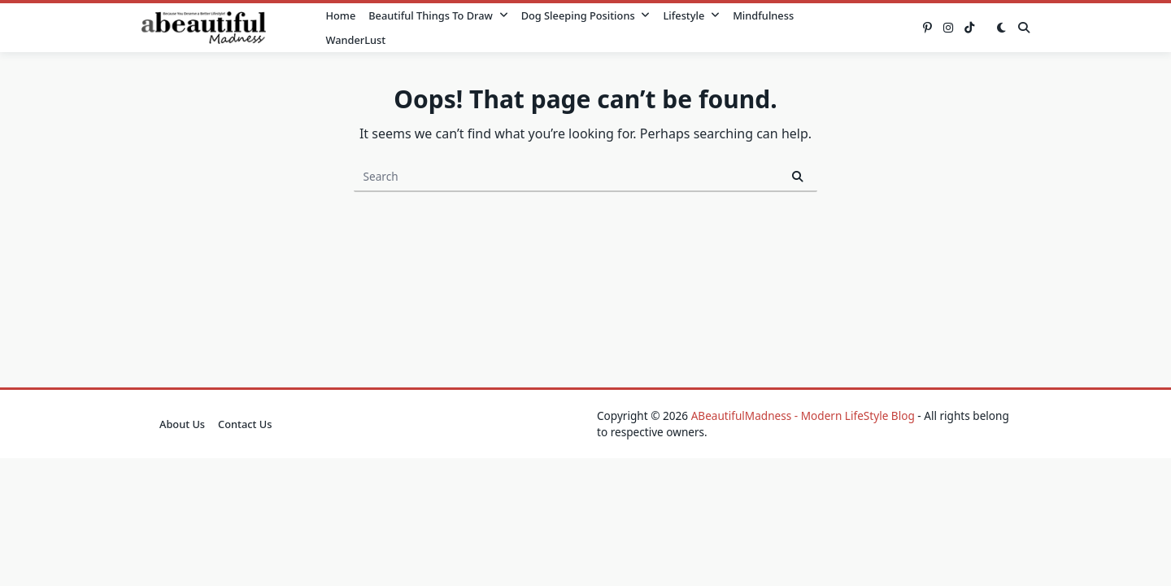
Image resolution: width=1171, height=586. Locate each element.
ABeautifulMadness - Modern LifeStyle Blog (803, 415)
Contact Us (245, 424)
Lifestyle (691, 15)
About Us (182, 424)
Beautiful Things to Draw (437, 15)
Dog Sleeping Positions (586, 15)
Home (340, 15)
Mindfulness (763, 15)
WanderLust (355, 40)
